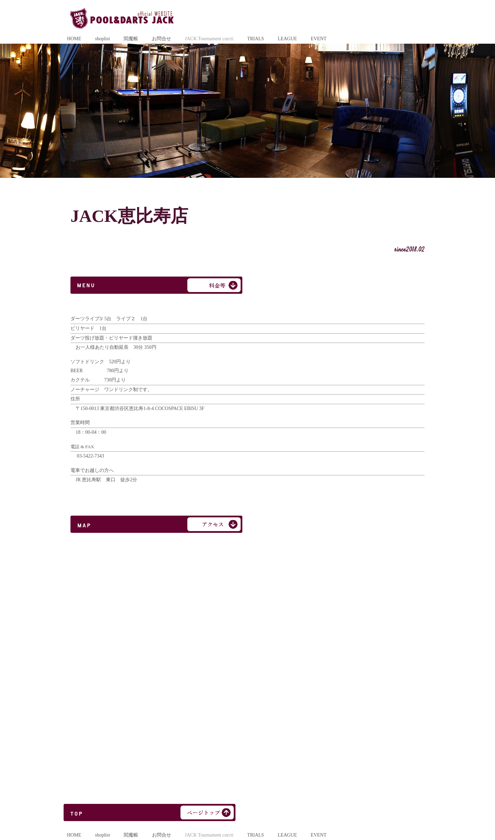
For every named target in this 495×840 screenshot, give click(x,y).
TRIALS (255, 38)
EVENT (319, 38)
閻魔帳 (131, 38)
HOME (74, 38)
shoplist (102, 38)
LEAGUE (287, 38)
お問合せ (161, 38)
